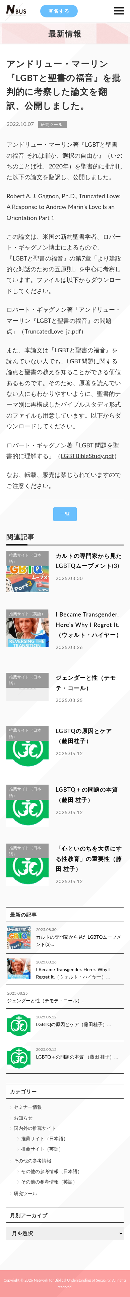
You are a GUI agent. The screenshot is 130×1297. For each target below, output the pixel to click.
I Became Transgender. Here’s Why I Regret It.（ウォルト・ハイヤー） (89, 624)
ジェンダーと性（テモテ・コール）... (46, 1000)
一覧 (65, 514)
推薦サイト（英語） (42, 1149)
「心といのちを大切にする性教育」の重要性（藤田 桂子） (89, 858)
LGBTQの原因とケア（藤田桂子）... (73, 1024)
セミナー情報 (28, 1107)
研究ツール (25, 1193)
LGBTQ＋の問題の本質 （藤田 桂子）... (77, 1057)
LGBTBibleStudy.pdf (87, 455)
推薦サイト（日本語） (44, 1138)
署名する (59, 11)
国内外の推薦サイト (35, 1128)
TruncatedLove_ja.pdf (52, 331)
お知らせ (23, 1118)
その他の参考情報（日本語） (51, 1171)
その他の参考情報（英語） (49, 1181)
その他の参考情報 (32, 1160)
